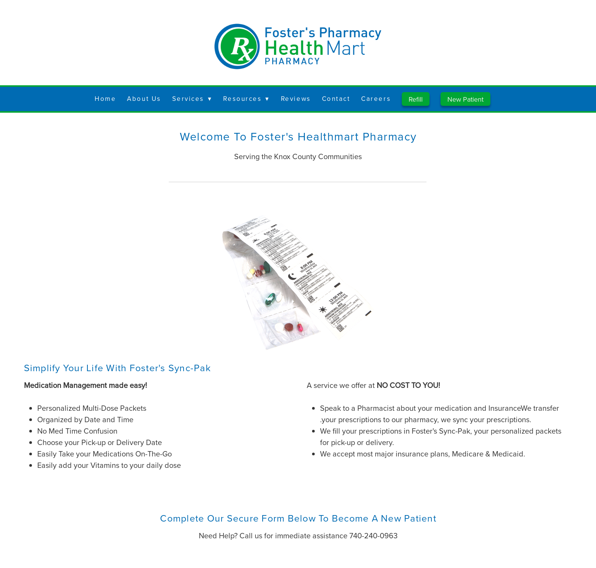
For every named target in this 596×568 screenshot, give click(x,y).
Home (105, 98)
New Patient (465, 99)
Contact (336, 98)
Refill (416, 99)
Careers (376, 98)
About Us (144, 98)
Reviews (296, 98)
